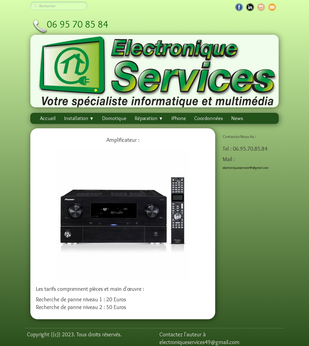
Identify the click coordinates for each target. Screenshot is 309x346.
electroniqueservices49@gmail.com (245, 168)
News (237, 118)
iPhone (178, 118)
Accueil (48, 118)
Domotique (114, 118)
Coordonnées (208, 118)
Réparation (149, 118)
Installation (79, 118)
